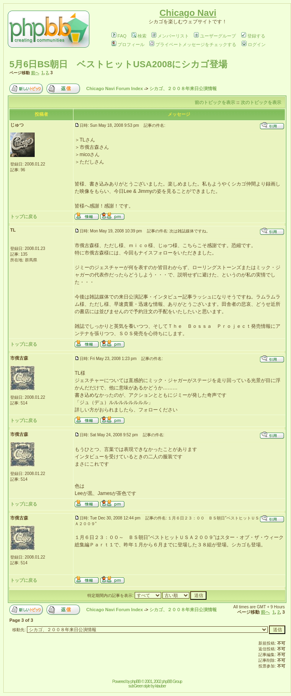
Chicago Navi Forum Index (114, 88)
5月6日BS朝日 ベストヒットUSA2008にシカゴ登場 (118, 64)
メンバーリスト (170, 35)
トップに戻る (23, 216)
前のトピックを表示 (215, 102)
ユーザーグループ (215, 35)
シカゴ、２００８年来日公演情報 (183, 88)
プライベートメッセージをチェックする (192, 44)
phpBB (136, 681)
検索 (139, 35)
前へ (35, 73)
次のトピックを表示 (261, 102)
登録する (253, 35)
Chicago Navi (188, 13)
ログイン (254, 44)
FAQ (119, 35)
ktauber (160, 686)
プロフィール (127, 44)
